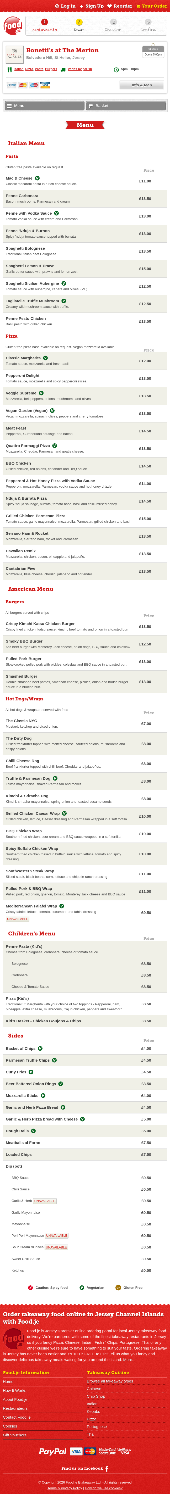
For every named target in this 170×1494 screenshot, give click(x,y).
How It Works (14, 1390)
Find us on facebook (85, 1468)
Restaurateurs (15, 1408)
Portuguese (97, 1426)
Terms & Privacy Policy (64, 1488)
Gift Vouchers (14, 1435)
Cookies (10, 1426)
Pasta (39, 69)
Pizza (29, 69)
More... (129, 1359)
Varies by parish (80, 69)
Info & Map (142, 85)
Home (8, 1381)
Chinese (94, 1388)
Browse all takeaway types (110, 1381)
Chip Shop (96, 1396)
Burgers (51, 69)
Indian (92, 1404)
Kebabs (93, 1411)
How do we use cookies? (104, 1488)
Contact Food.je (17, 1417)
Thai (90, 1434)
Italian (19, 69)
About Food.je (15, 1399)
